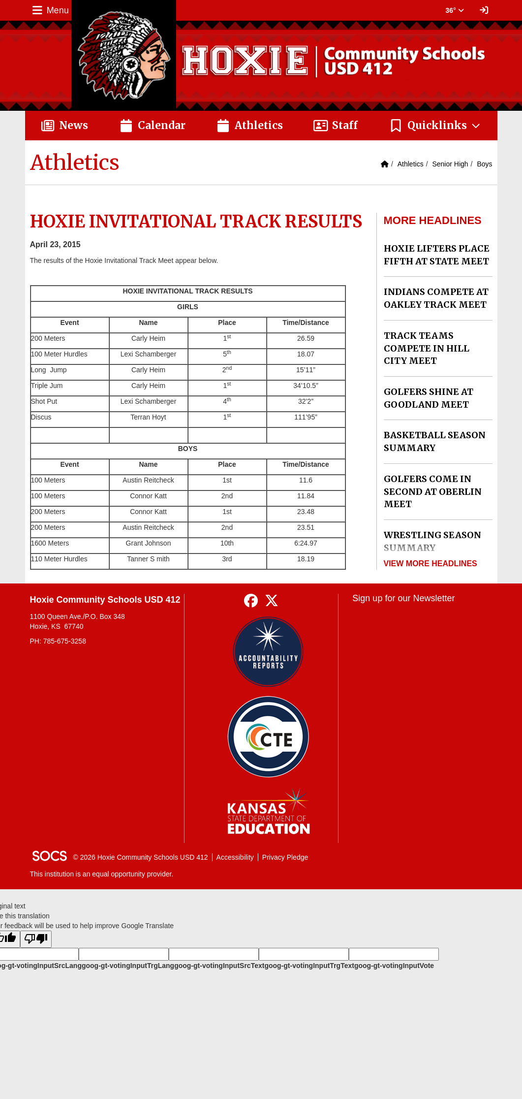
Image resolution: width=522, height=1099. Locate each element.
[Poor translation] (36, 939)
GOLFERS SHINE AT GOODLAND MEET (428, 398)
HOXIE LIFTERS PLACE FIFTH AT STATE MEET (437, 255)
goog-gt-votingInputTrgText (309, 966)
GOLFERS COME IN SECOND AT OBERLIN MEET (433, 491)
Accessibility (235, 857)
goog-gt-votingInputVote (394, 966)
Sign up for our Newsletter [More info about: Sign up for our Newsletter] (403, 598)
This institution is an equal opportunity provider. (102, 874)
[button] (435, 125)
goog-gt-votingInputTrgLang (128, 966)
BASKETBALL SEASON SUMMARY (435, 441)
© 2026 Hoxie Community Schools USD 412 (140, 857)
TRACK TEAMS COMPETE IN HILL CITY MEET (426, 348)
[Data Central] (268, 737)
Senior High (450, 164)
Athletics (411, 164)
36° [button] (455, 10)
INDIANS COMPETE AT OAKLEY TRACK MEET (436, 298)
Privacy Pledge (285, 857)
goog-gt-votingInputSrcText (219, 966)
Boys (484, 164)
